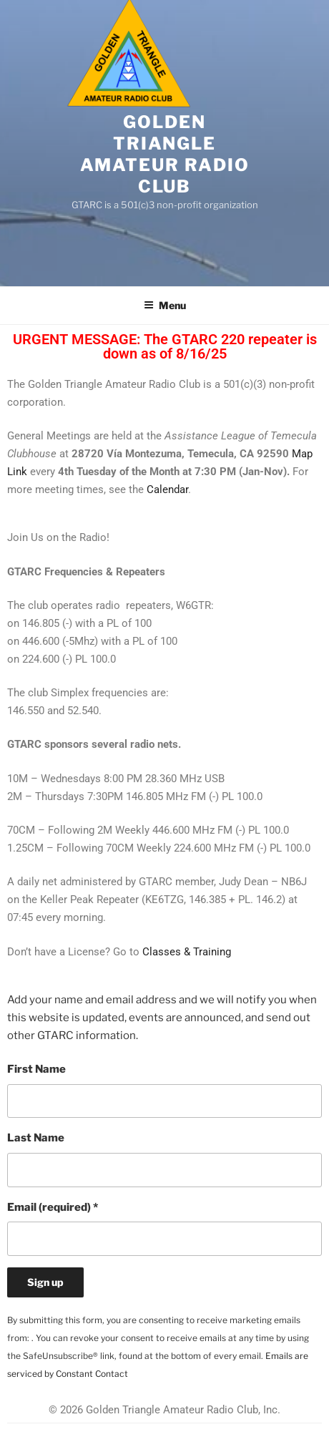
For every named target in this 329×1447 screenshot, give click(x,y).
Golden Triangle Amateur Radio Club (165, 154)
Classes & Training (186, 951)
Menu (165, 305)
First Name (36, 1069)
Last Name (35, 1137)
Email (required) (52, 1207)
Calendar (167, 489)
